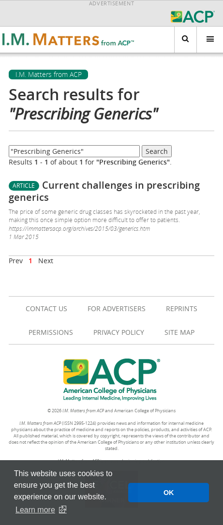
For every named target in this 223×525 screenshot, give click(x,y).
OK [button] (169, 492)
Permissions (51, 332)
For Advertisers (117, 308)
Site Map (179, 332)
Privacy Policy (118, 332)
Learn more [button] (35, 510)
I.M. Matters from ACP (48, 74)
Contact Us (46, 308)
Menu (205, 39)
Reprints (181, 308)
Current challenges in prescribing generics (104, 191)
